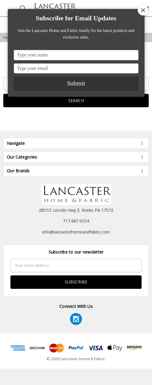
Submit (76, 83)
